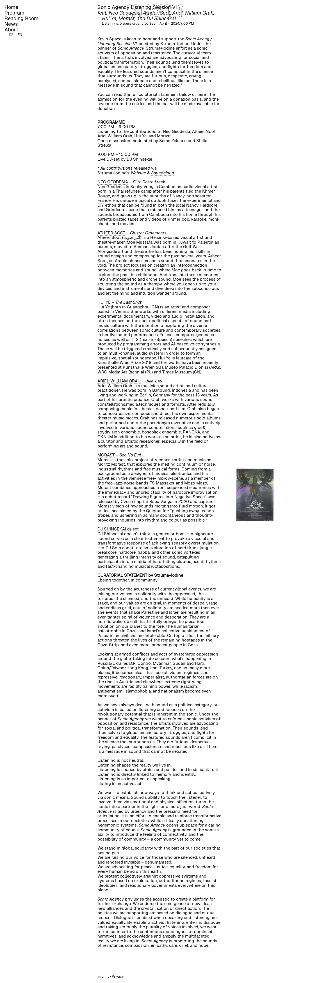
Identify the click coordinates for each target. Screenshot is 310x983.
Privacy (118, 976)
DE (11, 35)
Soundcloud (162, 173)
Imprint (103, 976)
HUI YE (104, 302)
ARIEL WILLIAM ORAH (119, 381)
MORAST (106, 455)
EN (20, 35)
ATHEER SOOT (111, 233)
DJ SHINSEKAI (111, 529)
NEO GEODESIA (112, 181)
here (201, 94)
